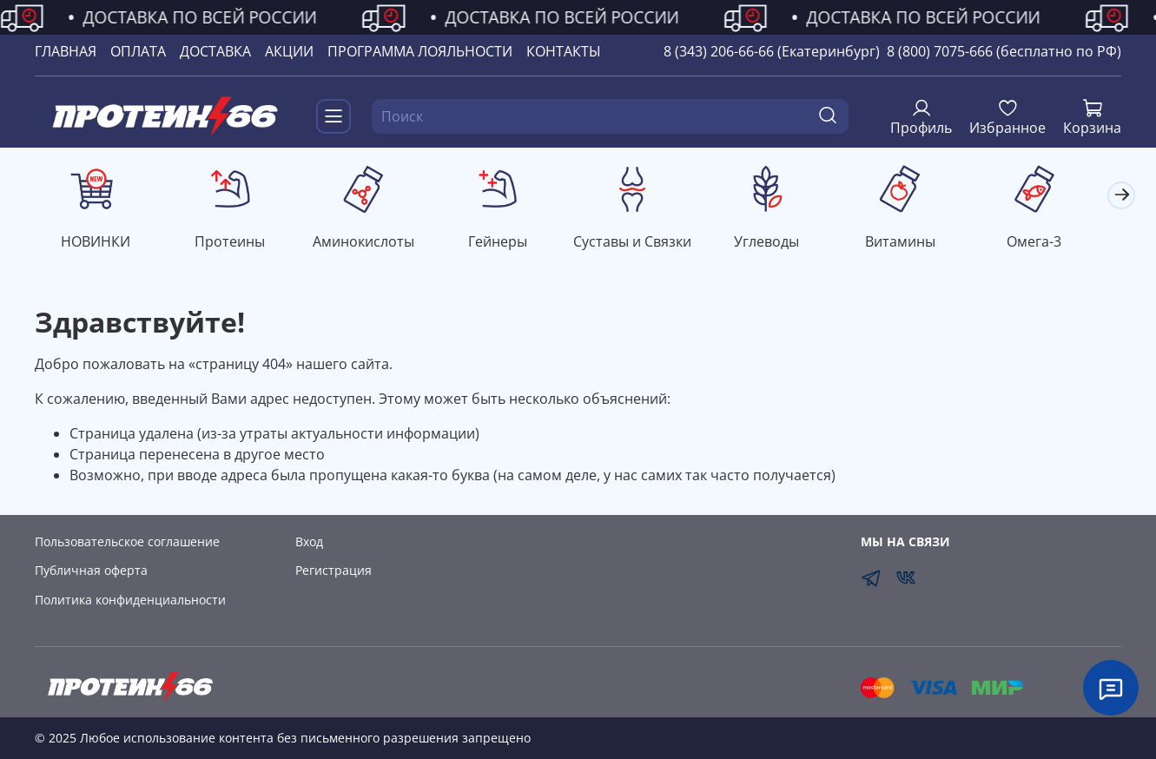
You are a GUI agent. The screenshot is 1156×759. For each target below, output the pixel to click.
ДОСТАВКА (215, 51)
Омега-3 (1058, 243)
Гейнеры (508, 243)
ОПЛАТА (138, 51)
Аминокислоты (372, 243)
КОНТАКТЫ (563, 51)
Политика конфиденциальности (130, 599)
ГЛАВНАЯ (65, 51)
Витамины (921, 243)
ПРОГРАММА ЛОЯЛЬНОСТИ (419, 51)
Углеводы (783, 243)
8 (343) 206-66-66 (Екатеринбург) (772, 51)
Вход (309, 541)
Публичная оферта (91, 570)
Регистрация (333, 570)
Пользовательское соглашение (127, 541)
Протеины (235, 243)
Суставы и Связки (647, 243)
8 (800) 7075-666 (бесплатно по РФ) (1004, 51)
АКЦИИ (289, 51)
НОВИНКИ (97, 243)
